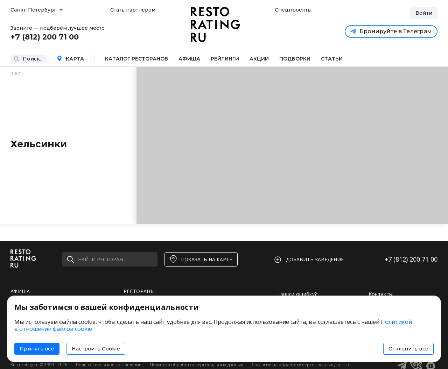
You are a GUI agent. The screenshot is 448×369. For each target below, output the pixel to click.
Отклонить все (408, 349)
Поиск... (28, 59)
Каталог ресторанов (136, 59)
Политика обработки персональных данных (196, 365)
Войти (423, 13)
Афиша (189, 59)
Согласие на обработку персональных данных (301, 365)
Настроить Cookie (96, 349)
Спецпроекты (292, 10)
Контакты (381, 294)
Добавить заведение (315, 259)
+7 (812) (411, 259)
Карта (70, 59)
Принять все (37, 349)
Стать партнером (132, 10)
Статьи (332, 59)
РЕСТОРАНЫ (139, 291)
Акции (259, 59)
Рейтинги (225, 59)
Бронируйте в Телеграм (391, 31)
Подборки (294, 59)
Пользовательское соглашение (108, 365)
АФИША (20, 291)
